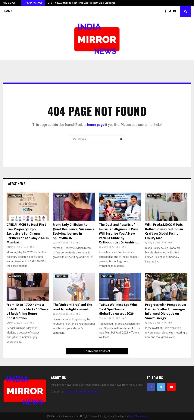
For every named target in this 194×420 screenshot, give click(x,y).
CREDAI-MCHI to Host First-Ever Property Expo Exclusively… (86, 3)
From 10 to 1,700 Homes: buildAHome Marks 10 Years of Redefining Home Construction (27, 311)
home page (96, 125)
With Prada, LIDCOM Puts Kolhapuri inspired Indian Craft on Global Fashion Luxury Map (164, 231)
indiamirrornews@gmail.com (82, 391)
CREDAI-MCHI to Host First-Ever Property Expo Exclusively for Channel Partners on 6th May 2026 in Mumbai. (28, 233)
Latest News (16, 183)
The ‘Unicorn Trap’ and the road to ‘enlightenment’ (72, 307)
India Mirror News (138, 416)
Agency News (15, 196)
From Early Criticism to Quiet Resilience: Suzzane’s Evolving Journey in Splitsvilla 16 (73, 231)
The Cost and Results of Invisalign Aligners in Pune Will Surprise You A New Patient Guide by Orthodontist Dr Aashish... (119, 233)
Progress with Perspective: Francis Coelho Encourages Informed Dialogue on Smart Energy (165, 311)
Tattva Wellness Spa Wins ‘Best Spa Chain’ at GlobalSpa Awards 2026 (118, 309)
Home (8, 11)
